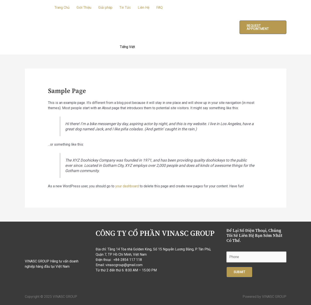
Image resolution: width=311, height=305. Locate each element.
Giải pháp (105, 7)
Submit (239, 272)
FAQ (159, 7)
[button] (263, 27)
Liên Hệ (143, 7)
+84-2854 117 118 (127, 260)
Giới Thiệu (83, 7)
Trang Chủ (62, 7)
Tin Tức (125, 7)
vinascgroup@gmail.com (124, 265)
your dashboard (127, 186)
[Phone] (256, 257)
